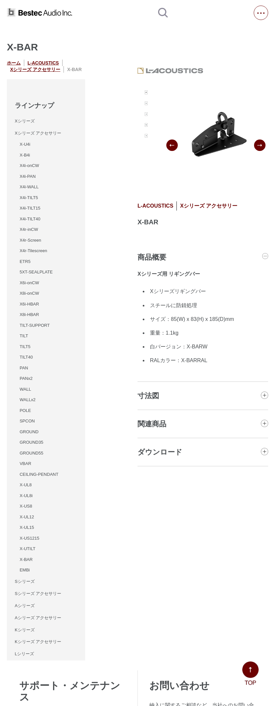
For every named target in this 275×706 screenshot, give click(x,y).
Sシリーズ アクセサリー (38, 593)
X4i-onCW (29, 165)
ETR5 (25, 261)
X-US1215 (29, 538)
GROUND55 (31, 453)
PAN (24, 367)
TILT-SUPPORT (35, 325)
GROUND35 (31, 442)
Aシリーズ (25, 605)
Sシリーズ (25, 581)
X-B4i (25, 155)
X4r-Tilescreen (33, 250)
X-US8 (26, 506)
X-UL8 (26, 484)
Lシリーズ (24, 653)
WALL (25, 389)
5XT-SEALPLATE (36, 271)
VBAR (25, 463)
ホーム (14, 62)
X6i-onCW (29, 282)
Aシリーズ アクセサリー (38, 617)
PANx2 (26, 378)
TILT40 (26, 357)
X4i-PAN (28, 176)
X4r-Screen (30, 240)
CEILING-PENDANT (39, 474)
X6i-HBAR (29, 304)
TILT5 (25, 346)
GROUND (29, 431)
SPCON (27, 420)
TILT (24, 335)
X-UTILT (27, 548)
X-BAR (26, 559)
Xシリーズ (25, 121)
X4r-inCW (29, 229)
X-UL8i (26, 495)
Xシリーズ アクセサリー (35, 69)
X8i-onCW (29, 293)
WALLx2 (28, 399)
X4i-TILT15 (30, 208)
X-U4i (25, 144)
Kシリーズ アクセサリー (38, 641)
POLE (25, 410)
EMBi (25, 569)
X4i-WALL (29, 186)
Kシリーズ (25, 629)
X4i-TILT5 (29, 197)
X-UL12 (27, 516)
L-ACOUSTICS (43, 62)
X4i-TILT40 (30, 218)
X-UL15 (27, 527)
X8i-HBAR (29, 314)
